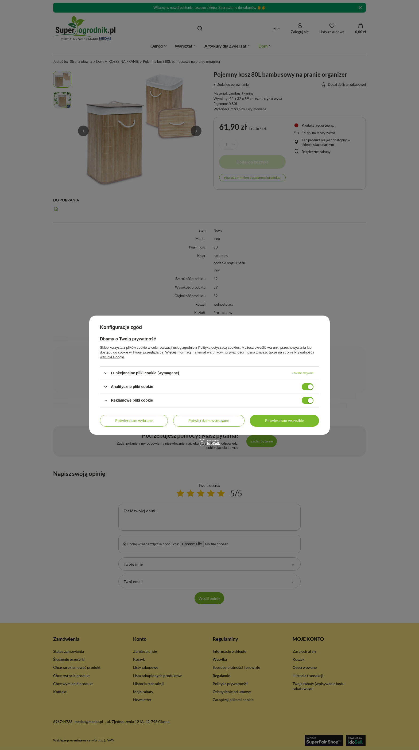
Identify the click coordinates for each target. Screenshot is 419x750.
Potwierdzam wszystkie (284, 420)
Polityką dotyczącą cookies (219, 347)
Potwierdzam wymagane (208, 420)
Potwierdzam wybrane (134, 420)
